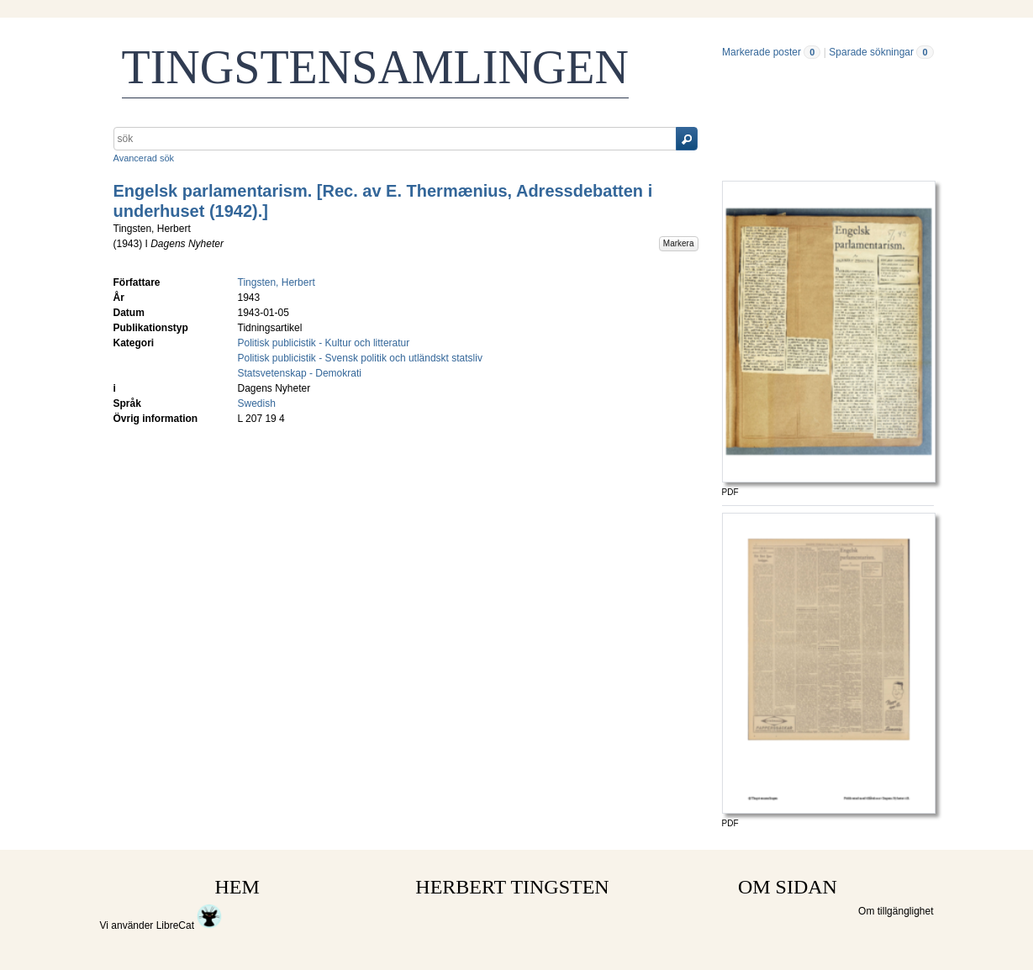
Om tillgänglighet (895, 911)
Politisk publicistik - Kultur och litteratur (324, 343)
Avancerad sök (144, 158)
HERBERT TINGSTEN (512, 887)
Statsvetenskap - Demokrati (299, 373)
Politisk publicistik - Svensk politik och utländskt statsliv (360, 358)
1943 (128, 244)
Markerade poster (761, 52)
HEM (237, 887)
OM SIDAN (787, 887)
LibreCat (189, 925)
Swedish (257, 403)
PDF (730, 492)
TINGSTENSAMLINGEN (376, 67)
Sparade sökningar (871, 52)
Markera (678, 243)
